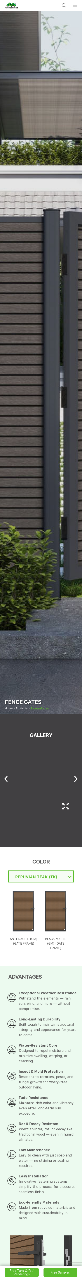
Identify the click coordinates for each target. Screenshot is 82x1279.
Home (9, 708)
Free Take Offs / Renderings (21, 1272)
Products (22, 708)
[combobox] (41, 876)
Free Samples (60, 1272)
